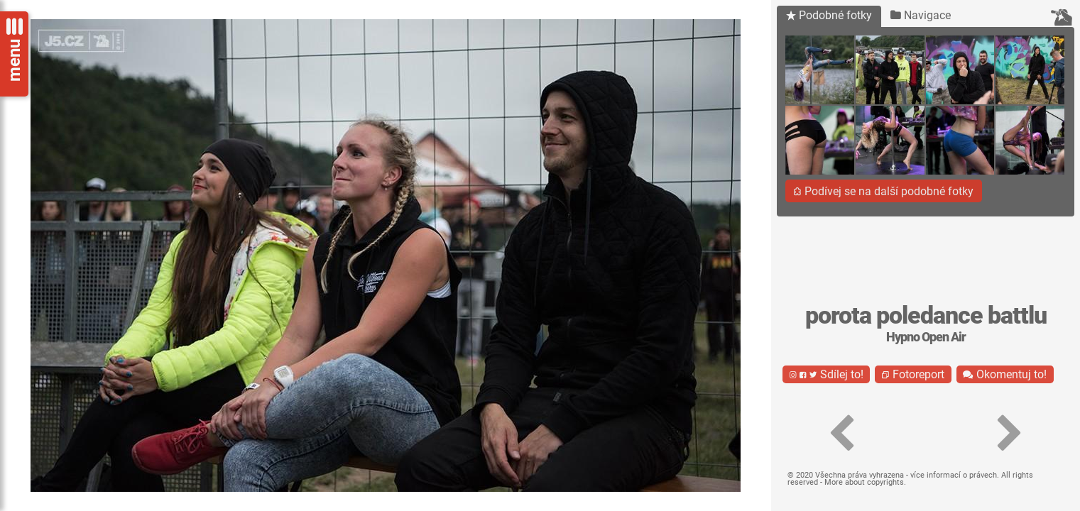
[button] (841, 434)
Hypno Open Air (926, 337)
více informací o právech (953, 475)
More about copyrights (864, 482)
